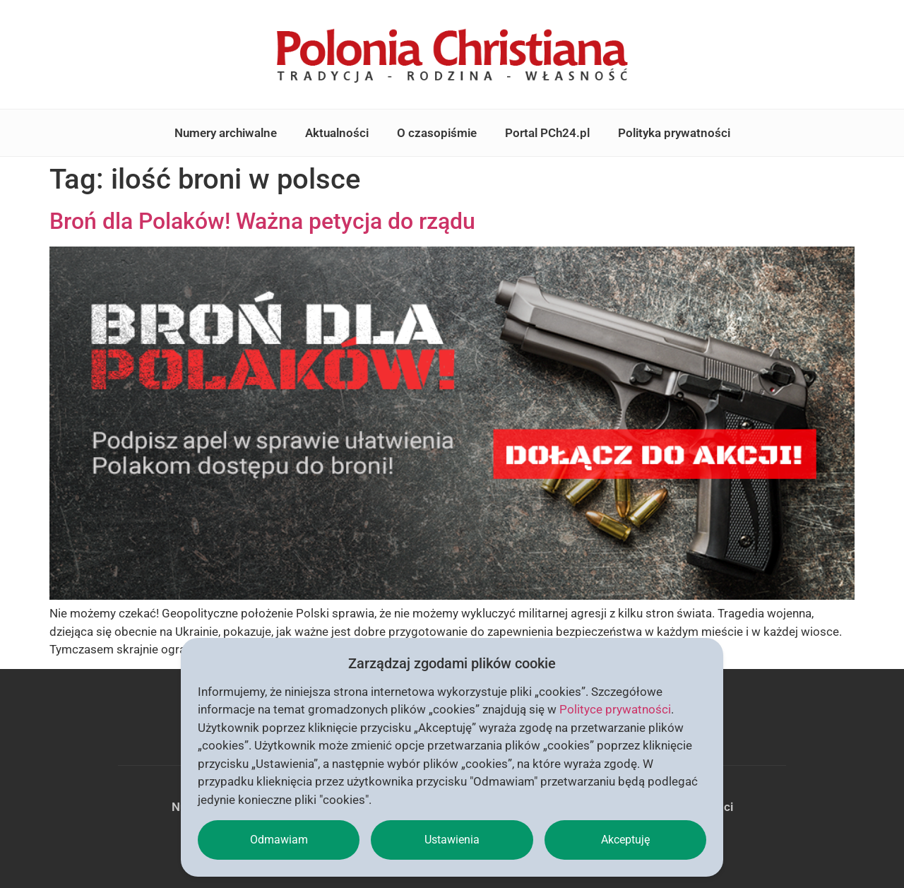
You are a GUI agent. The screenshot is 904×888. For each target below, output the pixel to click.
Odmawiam (279, 839)
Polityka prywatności (674, 133)
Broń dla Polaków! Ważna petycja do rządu (262, 221)
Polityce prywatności (615, 709)
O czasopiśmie (437, 133)
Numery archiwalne (225, 133)
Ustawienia (452, 839)
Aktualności (337, 133)
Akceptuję (625, 839)
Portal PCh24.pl (547, 133)
